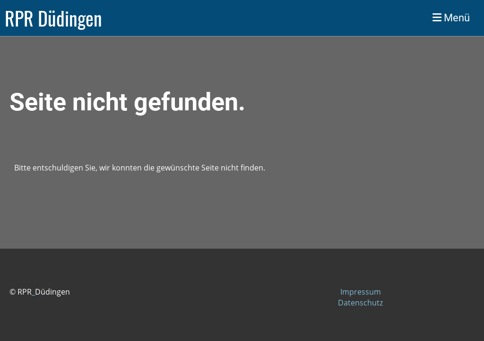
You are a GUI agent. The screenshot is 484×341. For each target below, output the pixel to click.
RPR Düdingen (53, 18)
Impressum (360, 292)
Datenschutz (360, 302)
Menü (451, 18)
